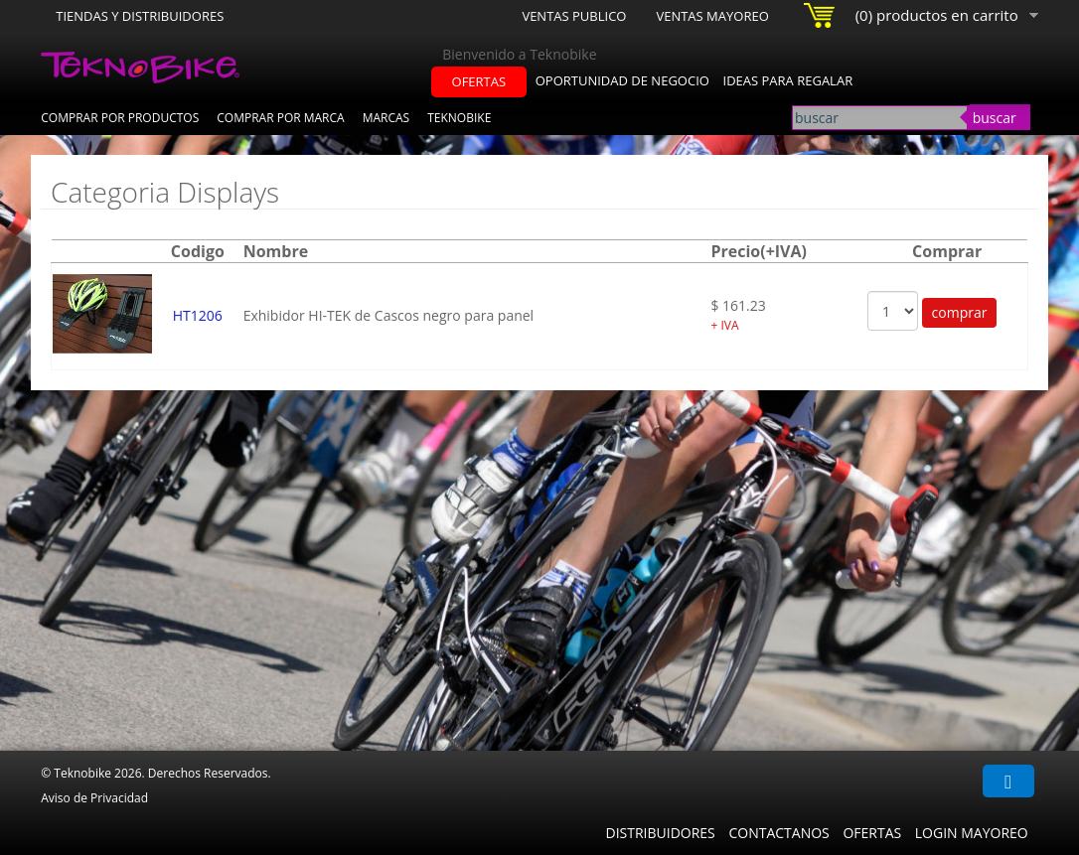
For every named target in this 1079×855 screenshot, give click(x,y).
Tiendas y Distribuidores (140, 16)
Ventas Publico (574, 16)
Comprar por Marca (280, 117)
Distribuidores (659, 832)
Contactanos (778, 832)
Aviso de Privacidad (94, 797)
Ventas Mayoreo (712, 16)
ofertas (479, 81)
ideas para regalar (788, 80)
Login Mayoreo (971, 832)
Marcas (386, 117)
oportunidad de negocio (622, 80)
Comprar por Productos (120, 117)
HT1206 (198, 315)
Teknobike (459, 117)
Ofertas (872, 832)
